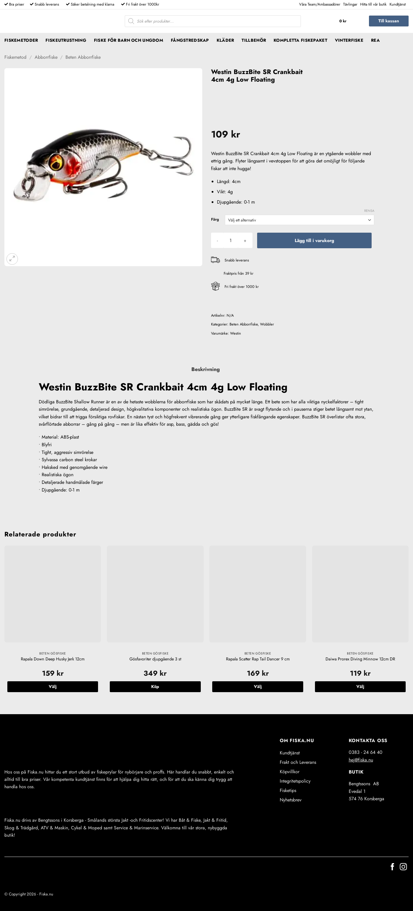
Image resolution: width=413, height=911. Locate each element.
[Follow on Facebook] (392, 867)
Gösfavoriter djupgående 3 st (155, 659)
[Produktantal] (231, 240)
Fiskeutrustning (65, 40)
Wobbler (267, 324)
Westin (235, 333)
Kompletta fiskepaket (300, 40)
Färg (215, 219)
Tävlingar (350, 4)
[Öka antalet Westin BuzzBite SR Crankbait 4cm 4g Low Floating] (245, 240)
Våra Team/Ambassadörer (319, 4)
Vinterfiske (349, 40)
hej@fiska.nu (361, 759)
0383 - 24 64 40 (365, 752)
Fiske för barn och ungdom (128, 40)
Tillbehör (254, 40)
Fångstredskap (190, 40)
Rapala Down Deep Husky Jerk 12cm (53, 659)
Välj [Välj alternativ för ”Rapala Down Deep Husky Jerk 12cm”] (53, 686)
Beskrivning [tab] (205, 369)
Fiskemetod (15, 57)
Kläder (225, 40)
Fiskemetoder (21, 40)
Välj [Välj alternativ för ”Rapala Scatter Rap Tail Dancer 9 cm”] (258, 686)
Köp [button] (155, 686)
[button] (349, 21)
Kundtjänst (398, 4)
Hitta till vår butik (373, 4)
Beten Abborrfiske (83, 57)
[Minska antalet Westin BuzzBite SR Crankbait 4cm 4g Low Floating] (217, 240)
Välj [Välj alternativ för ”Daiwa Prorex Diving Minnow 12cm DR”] (360, 686)
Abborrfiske (46, 57)
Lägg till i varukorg (314, 240)
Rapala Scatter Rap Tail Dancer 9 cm (258, 659)
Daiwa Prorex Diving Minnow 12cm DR (360, 659)
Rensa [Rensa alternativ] (369, 211)
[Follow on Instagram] (403, 867)
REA (375, 40)
